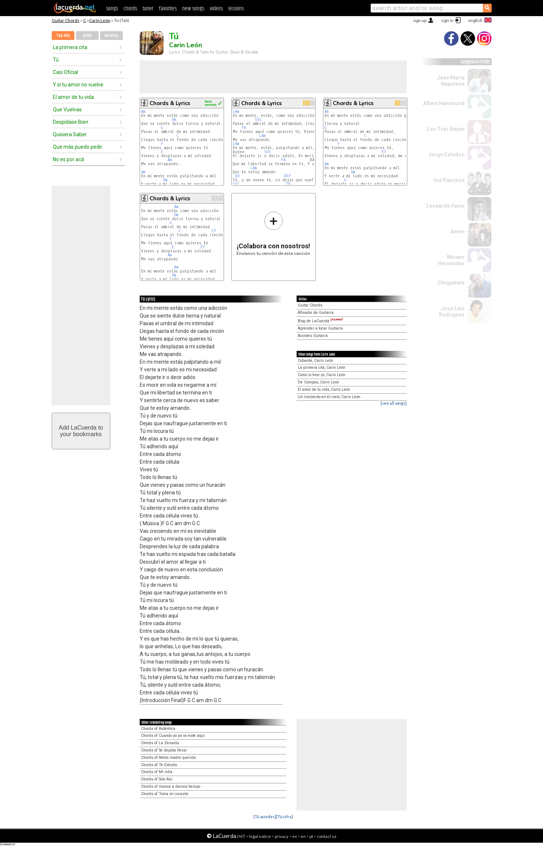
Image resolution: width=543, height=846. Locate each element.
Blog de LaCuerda (320, 321)
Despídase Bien (70, 122)
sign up (419, 20)
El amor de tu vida (73, 97)
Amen (458, 231)
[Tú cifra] (284, 816)
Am (143, 111)
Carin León (99, 20)
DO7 (287, 176)
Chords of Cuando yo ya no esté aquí (173, 735)
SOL (258, 119)
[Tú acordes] (264, 816)
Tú (56, 60)
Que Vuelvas (67, 109)
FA (244, 127)
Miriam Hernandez (451, 260)
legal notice (260, 836)
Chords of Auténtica (158, 728)
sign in (447, 20)
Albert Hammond (444, 103)
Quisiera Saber (70, 134)
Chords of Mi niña (156, 771)
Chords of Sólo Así (156, 779)
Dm (174, 119)
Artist (87, 35)
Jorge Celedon (446, 154)
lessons (236, 8)
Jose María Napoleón (451, 81)
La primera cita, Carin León (321, 367)
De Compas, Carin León (318, 382)
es (294, 836)
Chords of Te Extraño (159, 764)
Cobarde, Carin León (315, 360)
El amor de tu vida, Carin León (324, 389)
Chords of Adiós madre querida (168, 757)
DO (237, 176)
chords (130, 8)
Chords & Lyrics (170, 103)
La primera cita (70, 47)
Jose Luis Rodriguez (452, 311)
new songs (193, 8)
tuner (148, 8)
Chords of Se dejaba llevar (164, 750)
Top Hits (63, 35)
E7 (384, 151)
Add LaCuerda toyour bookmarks (81, 430)
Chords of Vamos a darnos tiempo (170, 786)
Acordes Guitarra (313, 335)
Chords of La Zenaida (160, 743)
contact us (327, 836)
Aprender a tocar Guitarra (320, 328)
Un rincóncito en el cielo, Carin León (329, 396)
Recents (111, 35)
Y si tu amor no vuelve (78, 85)
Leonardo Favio (445, 206)
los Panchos (449, 180)
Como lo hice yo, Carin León (321, 374)
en (303, 836)
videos (216, 8)
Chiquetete (451, 283)
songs (112, 8)
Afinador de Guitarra (316, 312)
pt (311, 836)
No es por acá (68, 159)
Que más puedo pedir (77, 147)
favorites (168, 8)
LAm (236, 111)
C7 (214, 231)
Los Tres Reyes (446, 129)
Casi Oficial (65, 72)
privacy (282, 836)
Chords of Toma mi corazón (164, 793)
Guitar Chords (66, 20)
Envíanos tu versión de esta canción (273, 233)
